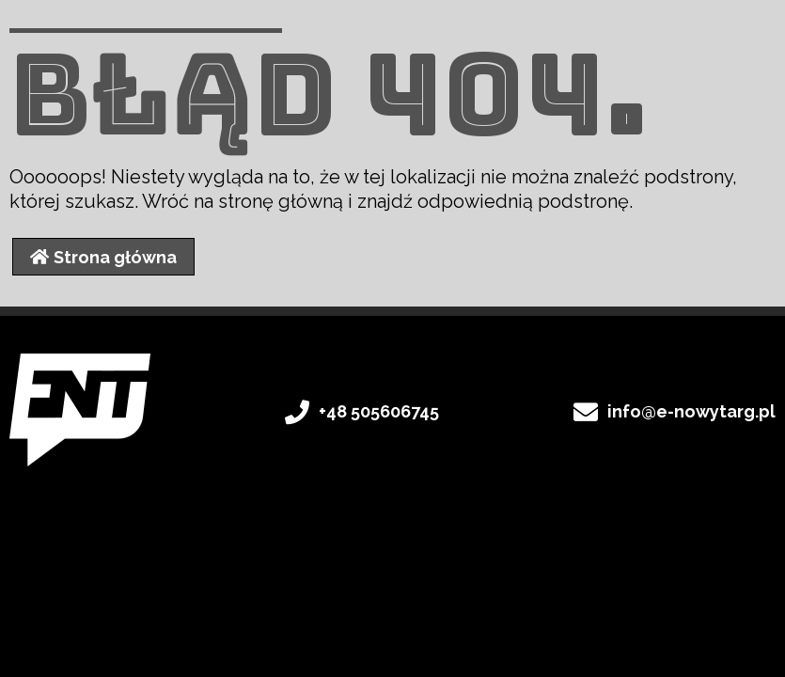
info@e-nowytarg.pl (691, 411)
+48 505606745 (379, 411)
